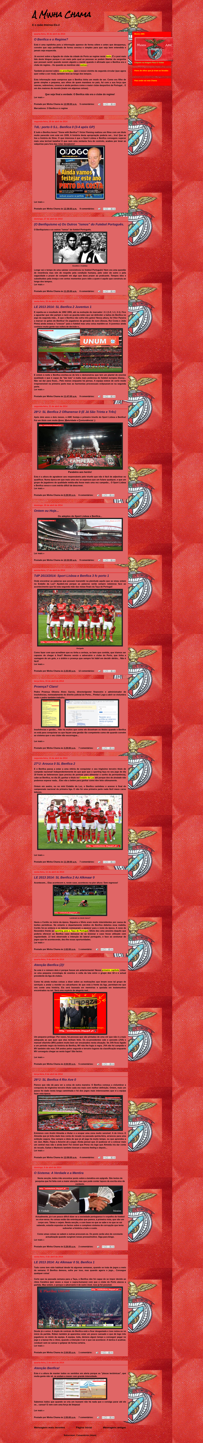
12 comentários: (86, 671)
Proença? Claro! (46, 686)
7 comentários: (86, 748)
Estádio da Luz (87, 778)
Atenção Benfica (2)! (49, 965)
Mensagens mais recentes (49, 1427)
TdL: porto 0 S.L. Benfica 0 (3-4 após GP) (64, 127)
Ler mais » (39, 97)
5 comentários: (87, 104)
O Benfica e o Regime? (51, 39)
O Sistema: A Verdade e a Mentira (59, 1173)
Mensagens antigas (114, 1427)
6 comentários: (87, 291)
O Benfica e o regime (57, 108)
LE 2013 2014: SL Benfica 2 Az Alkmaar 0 (64, 877)
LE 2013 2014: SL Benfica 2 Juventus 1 (62, 307)
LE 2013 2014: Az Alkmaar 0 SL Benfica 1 (64, 1262)
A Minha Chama (61, 14)
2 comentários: (86, 1246)
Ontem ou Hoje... (46, 510)
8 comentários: (87, 209)
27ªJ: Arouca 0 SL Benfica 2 (54, 763)
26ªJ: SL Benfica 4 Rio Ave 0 (55, 1079)
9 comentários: (87, 396)
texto (108, 56)
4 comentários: (87, 1157)
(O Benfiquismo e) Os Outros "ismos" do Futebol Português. (79, 224)
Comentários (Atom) (86, 1435)
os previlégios (67, 71)
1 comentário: (85, 949)
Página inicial (84, 1427)
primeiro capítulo (110, 970)
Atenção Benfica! (47, 1368)
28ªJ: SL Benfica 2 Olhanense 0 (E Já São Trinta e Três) (75, 412)
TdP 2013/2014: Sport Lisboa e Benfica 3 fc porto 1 (71, 575)
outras (83, 65)
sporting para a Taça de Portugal (71, 931)
